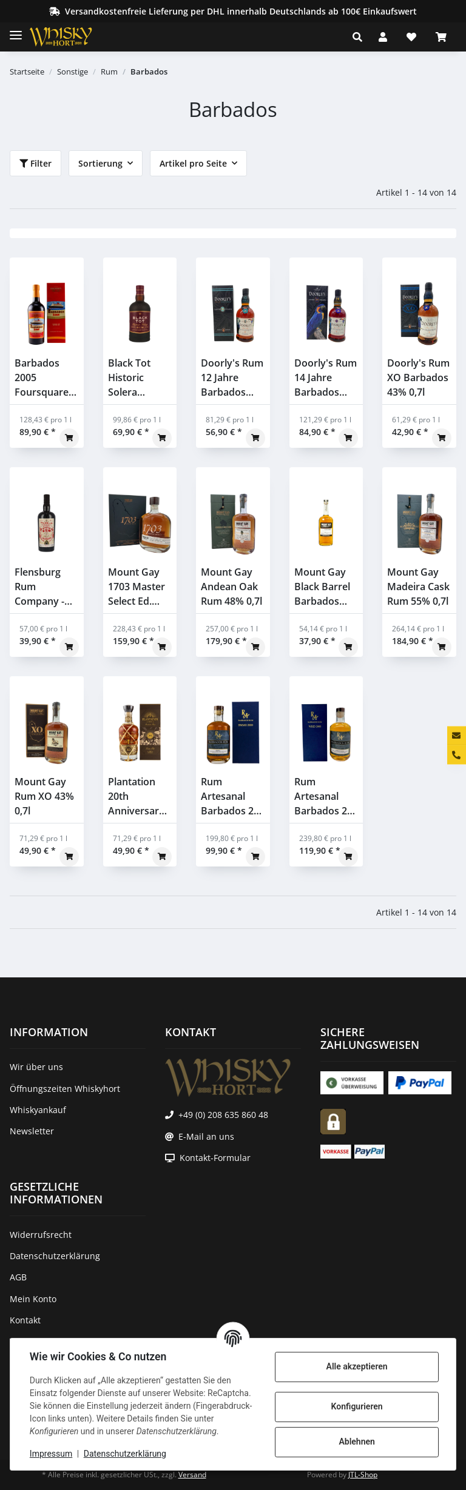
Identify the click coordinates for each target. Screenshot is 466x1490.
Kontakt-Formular (215, 1157)
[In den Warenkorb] (69, 438)
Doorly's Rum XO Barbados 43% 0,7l (418, 377)
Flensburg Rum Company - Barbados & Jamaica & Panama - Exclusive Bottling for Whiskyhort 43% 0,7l (42, 586)
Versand (192, 1474)
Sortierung (100, 163)
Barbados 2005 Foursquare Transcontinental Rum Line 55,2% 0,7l (47, 377)
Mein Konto (33, 1299)
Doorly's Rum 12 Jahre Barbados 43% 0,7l (232, 377)
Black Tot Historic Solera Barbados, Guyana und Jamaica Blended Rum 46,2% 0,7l (139, 377)
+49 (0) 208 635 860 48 (223, 1114)
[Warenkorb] (441, 37)
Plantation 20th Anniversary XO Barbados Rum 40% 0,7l (138, 796)
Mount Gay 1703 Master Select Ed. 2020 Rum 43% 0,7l (136, 586)
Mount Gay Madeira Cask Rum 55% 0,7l (418, 586)
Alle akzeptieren (356, 1366)
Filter (35, 163)
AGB (18, 1277)
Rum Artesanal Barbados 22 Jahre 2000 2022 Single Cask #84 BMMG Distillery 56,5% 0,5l (230, 796)
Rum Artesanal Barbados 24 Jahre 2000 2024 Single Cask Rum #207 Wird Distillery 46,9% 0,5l (323, 796)
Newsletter (32, 1131)
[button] (361, 37)
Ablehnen (356, 1441)
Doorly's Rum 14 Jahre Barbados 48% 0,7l (325, 377)
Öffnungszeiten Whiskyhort (65, 1088)
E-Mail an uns (206, 1136)
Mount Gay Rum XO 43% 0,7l (44, 796)
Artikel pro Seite (193, 163)
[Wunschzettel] (411, 37)
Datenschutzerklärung (125, 1453)
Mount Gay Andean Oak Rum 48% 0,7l (231, 586)
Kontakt (25, 1320)
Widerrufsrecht (41, 1234)
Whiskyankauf (38, 1110)
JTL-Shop (362, 1474)
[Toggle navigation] (16, 30)
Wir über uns (36, 1067)
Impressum (51, 1453)
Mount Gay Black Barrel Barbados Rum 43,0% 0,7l (322, 586)
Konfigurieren (356, 1406)
